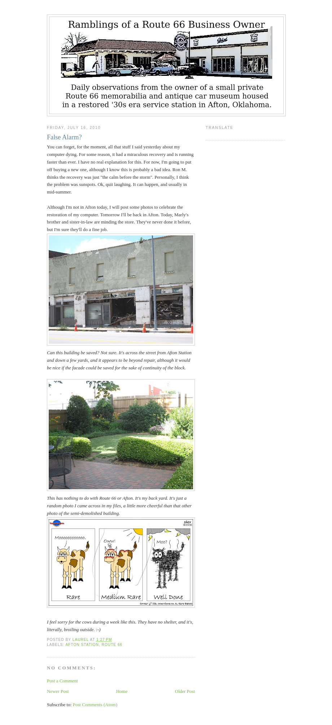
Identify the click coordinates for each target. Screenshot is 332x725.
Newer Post (58, 691)
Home (122, 691)
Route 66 (112, 645)
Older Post (185, 691)
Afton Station (82, 645)
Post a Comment (62, 680)
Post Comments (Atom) (95, 704)
